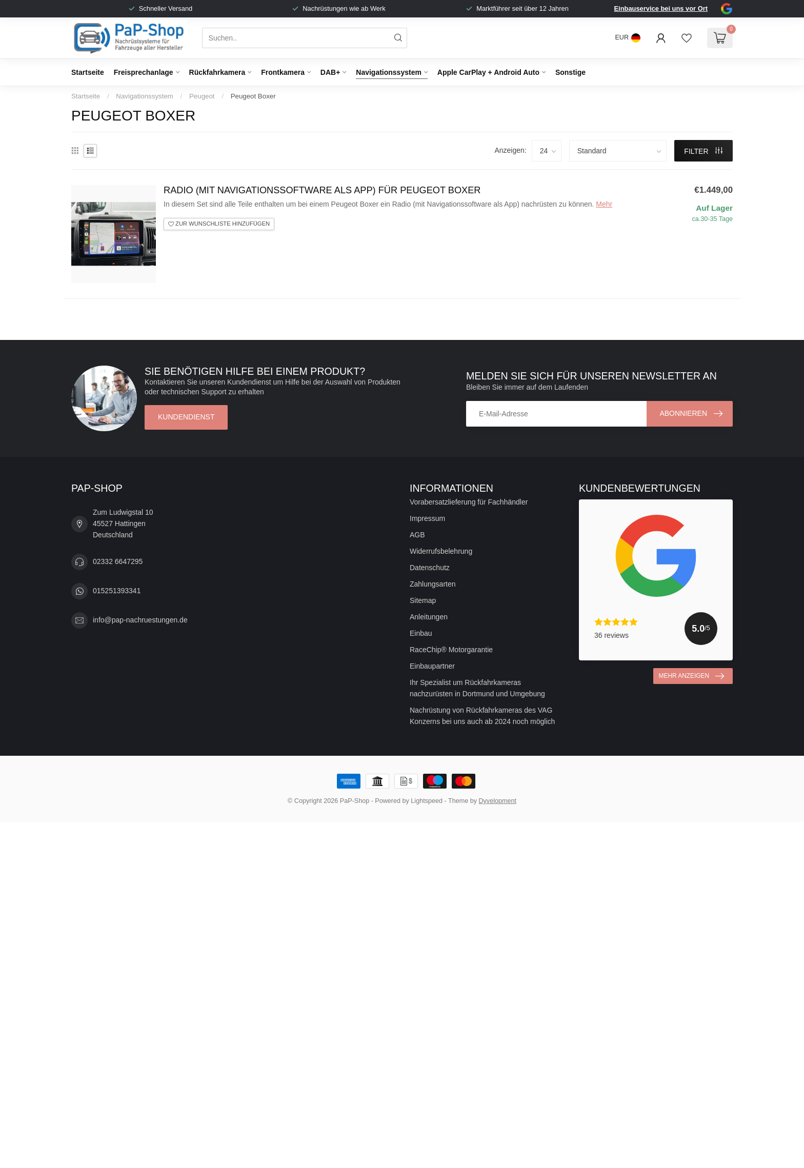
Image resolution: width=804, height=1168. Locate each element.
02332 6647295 (118, 561)
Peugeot (202, 96)
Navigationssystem (388, 72)
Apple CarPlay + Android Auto (488, 72)
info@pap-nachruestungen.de (140, 620)
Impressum (427, 518)
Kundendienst (186, 417)
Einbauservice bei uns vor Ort (661, 8)
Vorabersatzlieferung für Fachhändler (469, 502)
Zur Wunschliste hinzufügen (219, 223)
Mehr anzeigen (691, 676)
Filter (703, 151)
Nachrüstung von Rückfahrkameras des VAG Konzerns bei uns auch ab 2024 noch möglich (482, 716)
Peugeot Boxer (253, 96)
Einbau (421, 633)
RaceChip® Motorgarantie (451, 650)
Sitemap (423, 600)
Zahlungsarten (433, 584)
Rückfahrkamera (217, 72)
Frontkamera (283, 72)
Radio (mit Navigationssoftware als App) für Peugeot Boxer (322, 190)
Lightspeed (427, 800)
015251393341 (116, 591)
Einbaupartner (432, 666)
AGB (417, 535)
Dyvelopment (497, 800)
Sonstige (570, 72)
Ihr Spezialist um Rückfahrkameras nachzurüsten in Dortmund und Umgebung (477, 688)
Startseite (87, 72)
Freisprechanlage (143, 72)
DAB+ (330, 72)
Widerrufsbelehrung (441, 551)
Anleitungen (429, 617)
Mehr (604, 204)
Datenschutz (430, 567)
